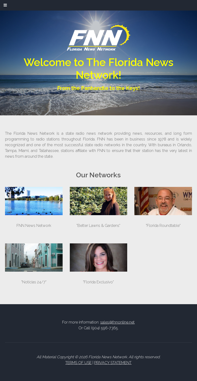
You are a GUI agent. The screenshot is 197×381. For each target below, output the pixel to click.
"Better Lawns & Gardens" (98, 225)
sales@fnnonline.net (117, 322)
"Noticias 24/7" (33, 282)
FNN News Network (33, 225)
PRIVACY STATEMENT (112, 362)
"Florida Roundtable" (163, 225)
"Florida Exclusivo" (98, 282)
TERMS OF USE (78, 362)
